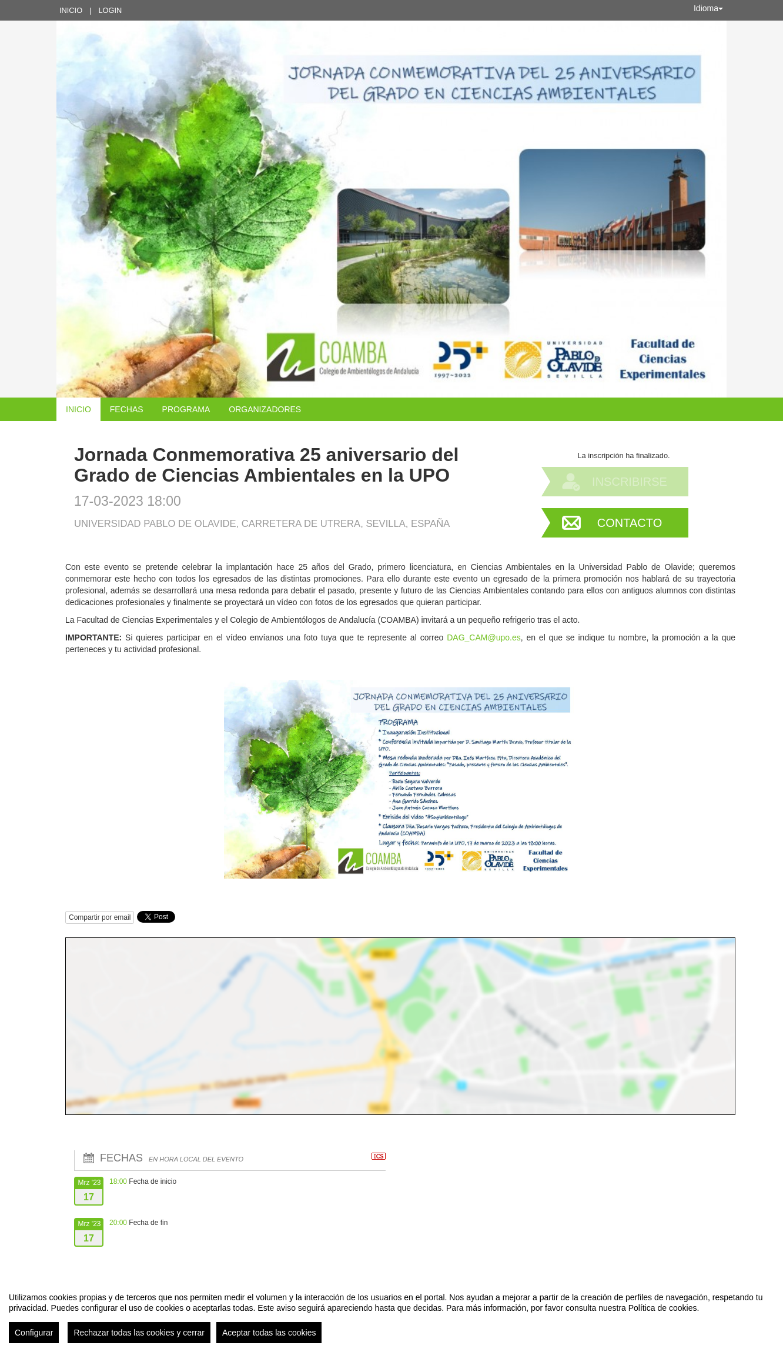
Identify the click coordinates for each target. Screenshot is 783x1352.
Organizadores (265, 409)
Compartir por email (99, 917)
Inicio (70, 10)
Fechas (126, 409)
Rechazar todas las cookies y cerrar (139, 1332)
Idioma (708, 8)
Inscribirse (629, 481)
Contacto (629, 522)
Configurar (34, 1332)
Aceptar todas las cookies (269, 1332)
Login (110, 10)
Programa (186, 409)
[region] (391, 1313)
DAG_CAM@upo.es (483, 637)
